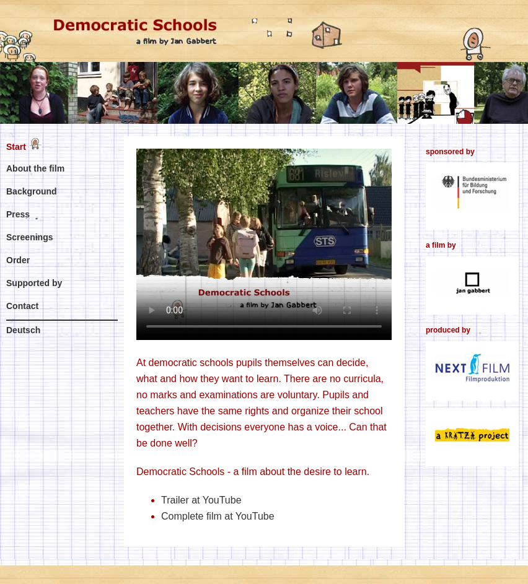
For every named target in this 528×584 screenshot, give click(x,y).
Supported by (34, 283)
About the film (35, 168)
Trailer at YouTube (201, 500)
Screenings (29, 237)
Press (18, 214)
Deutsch (23, 330)
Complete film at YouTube (218, 516)
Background (31, 191)
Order (18, 260)
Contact (22, 306)
